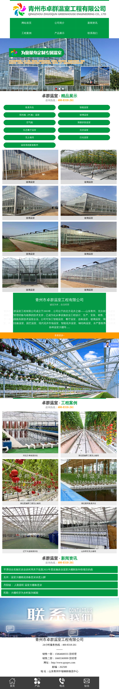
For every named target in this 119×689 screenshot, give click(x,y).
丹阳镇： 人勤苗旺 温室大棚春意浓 (23, 585)
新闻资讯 (92, 23)
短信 (86, 682)
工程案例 (26, 33)
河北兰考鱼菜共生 (30, 455)
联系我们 (92, 33)
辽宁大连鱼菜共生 (30, 551)
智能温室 (84, 107)
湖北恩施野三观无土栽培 (88, 455)
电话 (61, 682)
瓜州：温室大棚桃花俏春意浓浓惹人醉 (25, 577)
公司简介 (59, 23)
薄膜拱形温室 (83, 122)
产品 (37, 682)
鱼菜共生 (29, 107)
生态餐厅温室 (29, 130)
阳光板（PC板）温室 (30, 115)
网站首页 (26, 23)
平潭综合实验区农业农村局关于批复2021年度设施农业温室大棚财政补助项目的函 (48, 569)
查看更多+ (59, 335)
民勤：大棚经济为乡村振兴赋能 (21, 592)
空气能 (29, 122)
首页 (12, 682)
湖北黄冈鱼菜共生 (88, 503)
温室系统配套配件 (29, 145)
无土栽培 (29, 137)
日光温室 (84, 137)
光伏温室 (84, 130)
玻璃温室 (84, 115)
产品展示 (59, 33)
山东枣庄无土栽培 (88, 551)
